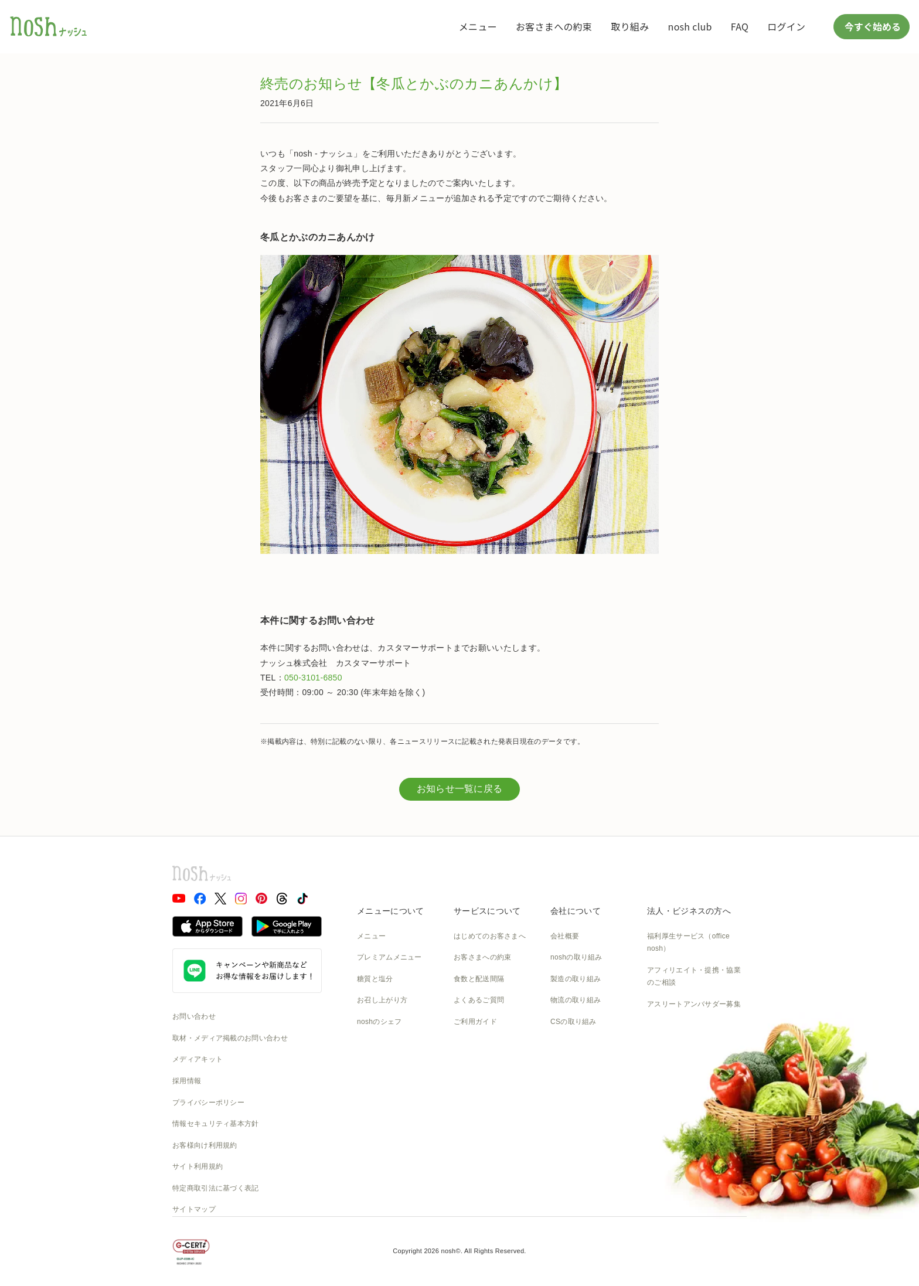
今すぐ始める (871, 26)
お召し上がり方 (382, 1000)
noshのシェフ (379, 1022)
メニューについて (390, 911)
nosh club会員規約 (484, 1086)
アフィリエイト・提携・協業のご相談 (694, 976)
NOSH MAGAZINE (581, 1064)
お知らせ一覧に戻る (460, 789)
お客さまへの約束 (554, 26)
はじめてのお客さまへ (490, 936)
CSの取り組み (573, 1022)
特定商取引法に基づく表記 (215, 1188)
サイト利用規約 (197, 1166)
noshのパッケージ (386, 1043)
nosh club (690, 26)
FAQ (739, 26)
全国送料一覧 (475, 1043)
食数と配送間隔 (479, 979)
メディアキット (197, 1059)
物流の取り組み (575, 1000)
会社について (575, 911)
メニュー (478, 26)
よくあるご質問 (479, 1000)
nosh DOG (567, 1107)
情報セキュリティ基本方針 (215, 1124)
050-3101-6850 (313, 677)
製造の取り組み (575, 979)
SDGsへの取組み (578, 1043)
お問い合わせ (194, 1016)
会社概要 (564, 936)
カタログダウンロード (490, 1064)
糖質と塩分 (375, 979)
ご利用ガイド (475, 1022)
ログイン (786, 26)
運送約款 (564, 1086)
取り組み (630, 26)
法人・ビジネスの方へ (689, 911)
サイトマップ (194, 1209)
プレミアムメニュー (389, 957)
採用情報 (186, 1081)
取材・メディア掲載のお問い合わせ (230, 1038)
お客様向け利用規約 (204, 1145)
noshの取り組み (576, 957)
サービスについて (487, 911)
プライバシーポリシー (208, 1102)
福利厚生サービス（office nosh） (688, 942)
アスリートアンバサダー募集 (694, 1004)
